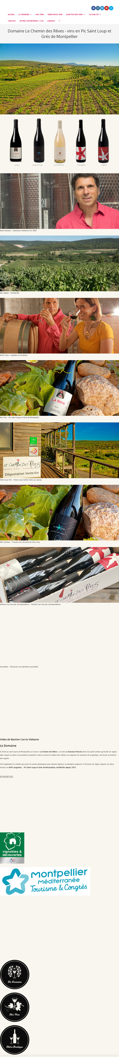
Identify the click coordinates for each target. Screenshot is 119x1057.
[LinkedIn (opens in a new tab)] (102, 8)
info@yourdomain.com (18, 2)
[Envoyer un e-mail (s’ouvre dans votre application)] (111, 8)
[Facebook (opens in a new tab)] (93, 8)
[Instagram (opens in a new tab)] (98, 8)
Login (32, 2)
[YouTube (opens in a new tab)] (106, 8)
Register (38, 2)
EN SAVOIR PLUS (6, 776)
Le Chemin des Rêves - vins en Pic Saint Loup (34, 8)
